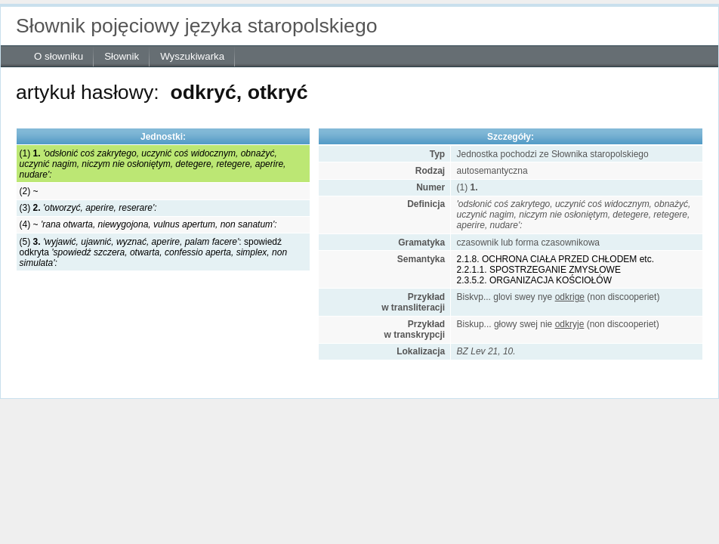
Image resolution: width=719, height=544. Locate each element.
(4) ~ (148, 224)
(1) (153, 164)
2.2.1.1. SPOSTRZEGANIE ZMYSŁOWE (539, 269)
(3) (88, 207)
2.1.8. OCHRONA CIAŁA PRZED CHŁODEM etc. (555, 259)
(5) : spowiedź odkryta (153, 252)
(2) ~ (29, 191)
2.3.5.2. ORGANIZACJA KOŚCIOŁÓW (534, 280)
